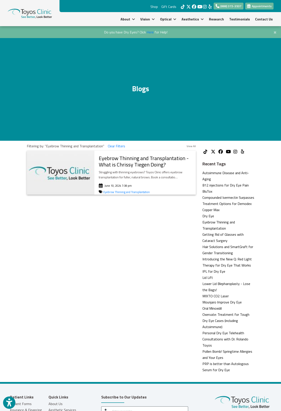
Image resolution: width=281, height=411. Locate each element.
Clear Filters (116, 146)
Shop (154, 6)
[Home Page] (29, 12)
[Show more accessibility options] (9, 402)
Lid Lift (207, 277)
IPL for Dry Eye (213, 271)
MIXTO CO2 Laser (215, 296)
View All (191, 146)
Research (216, 19)
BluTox (207, 191)
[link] (145, 161)
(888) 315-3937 (228, 6)
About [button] (128, 19)
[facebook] (193, 5)
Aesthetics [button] (193, 19)
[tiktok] (182, 5)
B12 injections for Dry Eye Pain (225, 185)
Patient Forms (21, 403)
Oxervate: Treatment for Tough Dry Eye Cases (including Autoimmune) (225, 320)
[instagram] (204, 5)
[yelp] (210, 5)
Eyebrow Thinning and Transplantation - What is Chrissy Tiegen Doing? (144, 161)
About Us (56, 403)
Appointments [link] (259, 6)
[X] (188, 5)
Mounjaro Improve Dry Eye (222, 302)
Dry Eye (208, 216)
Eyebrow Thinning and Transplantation (126, 192)
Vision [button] (147, 19)
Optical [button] (168, 19)
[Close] (275, 31)
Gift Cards (168, 6)
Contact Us (264, 19)
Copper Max (211, 209)
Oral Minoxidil (212, 308)
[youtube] (199, 5)
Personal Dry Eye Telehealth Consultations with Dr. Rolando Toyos (225, 339)
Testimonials (239, 19)
